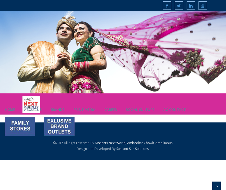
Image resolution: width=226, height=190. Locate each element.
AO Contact (174, 109)
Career (110, 109)
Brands (57, 109)
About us (33, 109)
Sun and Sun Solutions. (133, 148)
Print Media (84, 109)
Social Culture (140, 109)
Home (10, 109)
